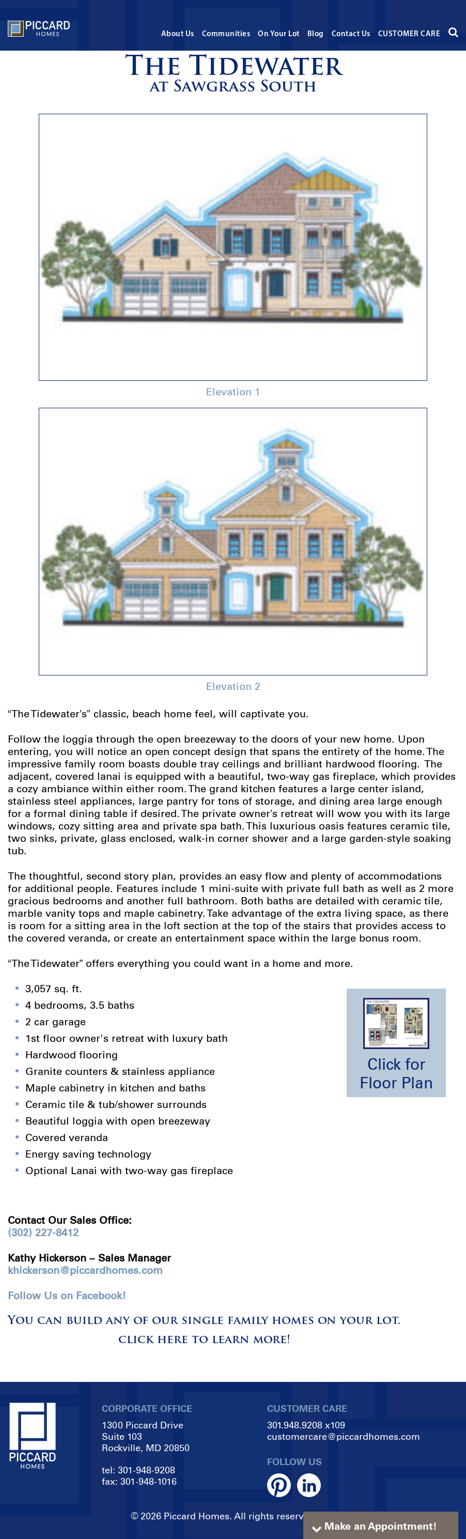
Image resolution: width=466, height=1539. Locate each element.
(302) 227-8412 (43, 1232)
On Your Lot (279, 34)
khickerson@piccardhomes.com (85, 1270)
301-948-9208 (146, 1470)
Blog (315, 34)
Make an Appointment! (380, 1526)
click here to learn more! (204, 1340)
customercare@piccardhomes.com (343, 1436)
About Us (177, 34)
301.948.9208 (294, 1425)
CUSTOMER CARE (409, 34)
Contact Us (351, 34)
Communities (226, 34)
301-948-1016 (148, 1481)
